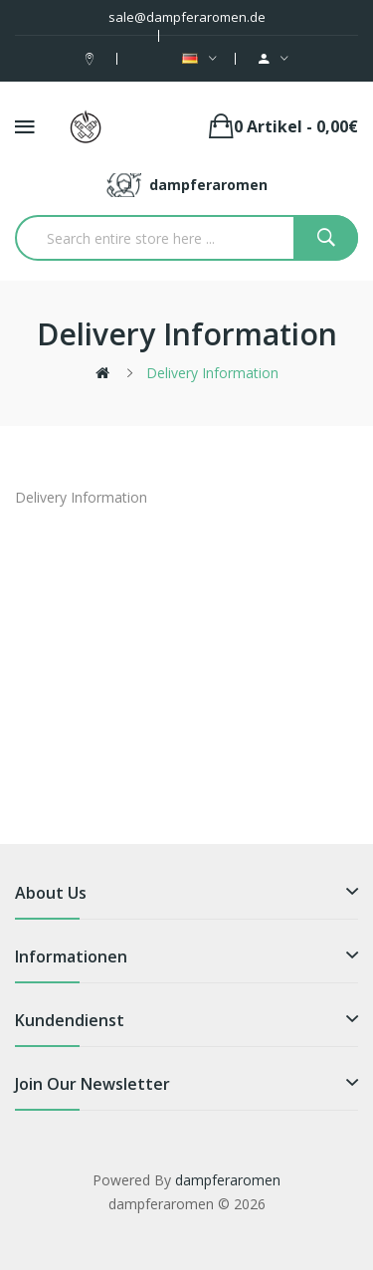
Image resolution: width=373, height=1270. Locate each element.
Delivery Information (212, 372)
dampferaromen (227, 1179)
